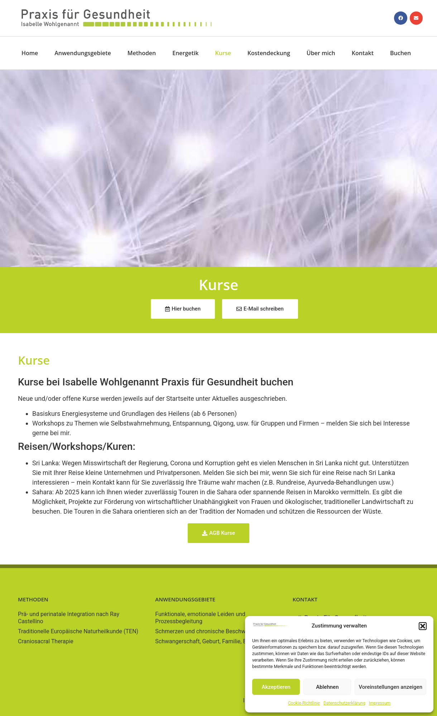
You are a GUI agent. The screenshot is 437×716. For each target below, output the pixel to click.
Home (29, 53)
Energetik (185, 53)
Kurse (223, 53)
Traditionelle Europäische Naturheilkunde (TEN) (78, 631)
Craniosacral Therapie (45, 641)
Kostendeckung (269, 53)
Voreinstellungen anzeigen (390, 687)
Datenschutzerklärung (344, 703)
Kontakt (363, 53)
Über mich (321, 53)
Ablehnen (327, 687)
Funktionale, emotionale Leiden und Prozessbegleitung (200, 618)
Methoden (142, 53)
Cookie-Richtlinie (304, 703)
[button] (422, 626)
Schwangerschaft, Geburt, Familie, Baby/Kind (212, 641)
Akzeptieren (276, 687)
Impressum (379, 703)
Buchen (400, 53)
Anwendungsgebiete (82, 53)
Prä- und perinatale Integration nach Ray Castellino (68, 618)
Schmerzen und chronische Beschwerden (207, 631)
